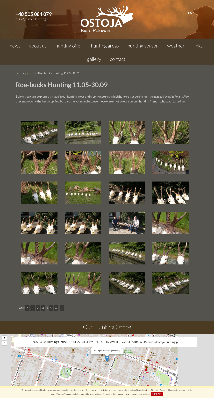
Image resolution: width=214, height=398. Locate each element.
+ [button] (4, 338)
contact (117, 59)
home (19, 73)
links (198, 45)
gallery (94, 59)
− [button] (4, 343)
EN (190, 13)
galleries (30, 73)
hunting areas (105, 45)
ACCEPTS (156, 394)
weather (176, 45)
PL (184, 13)
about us (38, 45)
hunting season (143, 45)
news (15, 45)
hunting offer (68, 45)
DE (196, 13)
